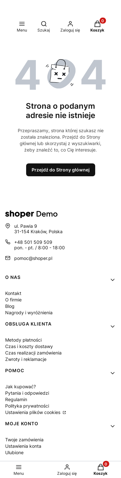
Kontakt (13, 293)
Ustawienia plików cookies (33, 412)
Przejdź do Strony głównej (61, 169)
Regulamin (16, 399)
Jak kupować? (20, 386)
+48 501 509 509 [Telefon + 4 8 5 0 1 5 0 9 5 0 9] (33, 242)
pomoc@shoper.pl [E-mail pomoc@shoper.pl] (33, 258)
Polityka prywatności (27, 406)
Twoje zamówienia (24, 439)
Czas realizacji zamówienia (33, 352)
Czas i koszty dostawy (29, 346)
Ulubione (14, 452)
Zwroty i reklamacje (25, 359)
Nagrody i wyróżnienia (29, 312)
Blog (10, 306)
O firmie (13, 299)
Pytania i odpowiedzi (27, 393)
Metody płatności (23, 340)
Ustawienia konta (23, 446)
